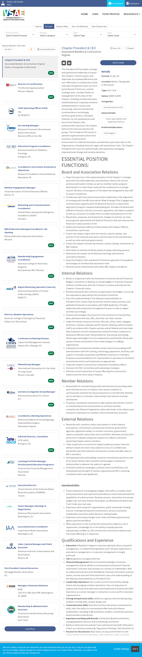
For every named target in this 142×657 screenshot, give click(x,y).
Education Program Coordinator (34, 146)
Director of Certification (30, 84)
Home (84, 14)
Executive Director (27, 485)
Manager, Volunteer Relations (33, 585)
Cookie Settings (121, 649)
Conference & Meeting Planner (33, 338)
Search (38, 26)
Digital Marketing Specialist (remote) (37, 287)
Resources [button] (131, 14)
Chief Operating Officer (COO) (33, 108)
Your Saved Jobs (99, 26)
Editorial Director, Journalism (33, 436)
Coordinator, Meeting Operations (34, 415)
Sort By (8, 49)
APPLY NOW (118, 62)
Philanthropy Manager (29, 364)
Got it (135, 649)
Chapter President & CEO (17, 60)
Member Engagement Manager (20, 187)
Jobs (95, 14)
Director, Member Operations (19, 314)
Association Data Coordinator (33, 526)
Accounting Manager (28, 125)
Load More (30, 628)
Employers (132, 3)
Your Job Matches (80, 26)
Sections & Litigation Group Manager (36, 391)
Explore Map (62, 26)
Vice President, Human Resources (21, 568)
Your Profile (111, 14)
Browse (48, 26)
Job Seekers (116, 3)
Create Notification (46, 49)
